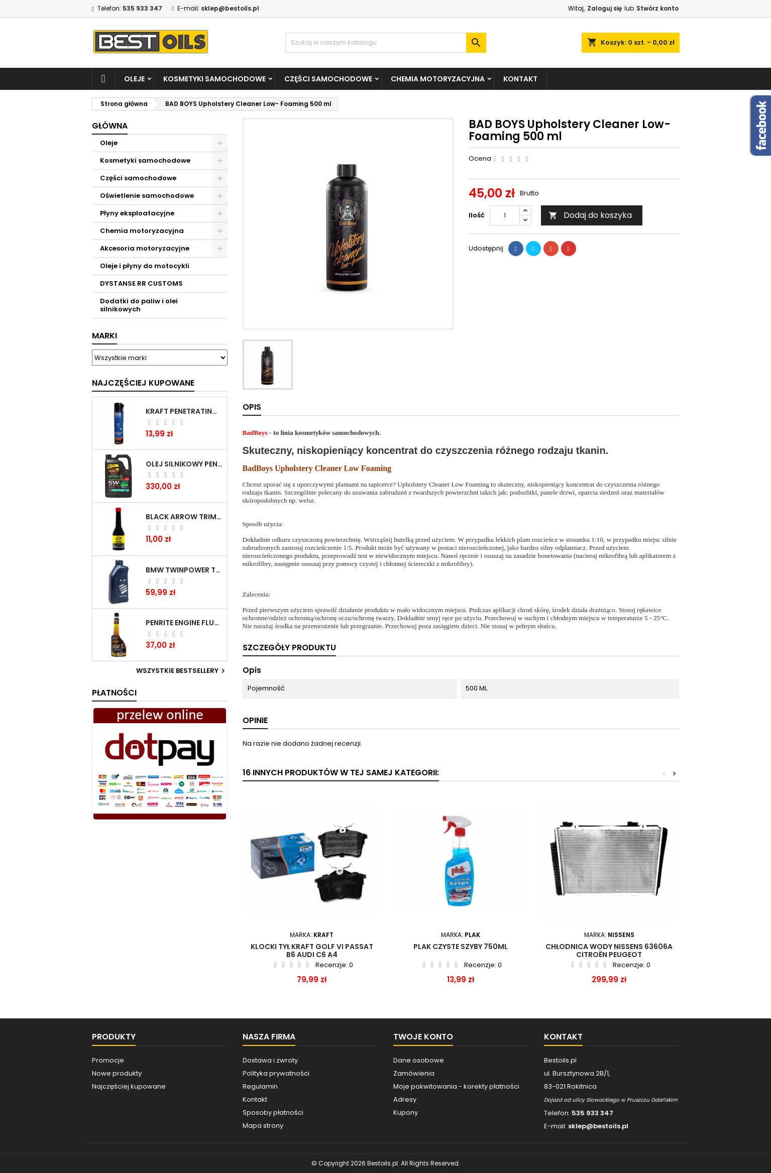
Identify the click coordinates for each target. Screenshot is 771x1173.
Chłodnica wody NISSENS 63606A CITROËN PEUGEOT (609, 951)
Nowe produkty (117, 1073)
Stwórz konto (657, 8)
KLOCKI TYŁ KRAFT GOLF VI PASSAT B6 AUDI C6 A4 (312, 951)
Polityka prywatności (276, 1073)
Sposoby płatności (273, 1112)
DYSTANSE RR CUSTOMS (141, 283)
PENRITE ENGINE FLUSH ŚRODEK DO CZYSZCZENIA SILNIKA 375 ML (184, 623)
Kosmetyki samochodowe (214, 79)
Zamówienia (413, 1073)
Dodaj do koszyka (590, 215)
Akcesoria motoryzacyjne (144, 248)
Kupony (405, 1112)
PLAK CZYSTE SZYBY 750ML (460, 947)
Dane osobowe (418, 1060)
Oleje (134, 79)
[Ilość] (505, 215)
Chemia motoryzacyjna (438, 79)
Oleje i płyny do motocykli (144, 266)
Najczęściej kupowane (129, 1086)
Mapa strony (263, 1125)
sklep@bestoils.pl (230, 8)
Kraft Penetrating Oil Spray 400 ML (184, 411)
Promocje (108, 1060)
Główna (110, 126)
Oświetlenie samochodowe (147, 195)
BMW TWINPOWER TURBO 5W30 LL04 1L (184, 570)
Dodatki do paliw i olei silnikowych (139, 305)
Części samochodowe (328, 79)
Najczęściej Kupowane (143, 383)
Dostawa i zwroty (270, 1060)
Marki (104, 335)
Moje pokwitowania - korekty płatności (456, 1086)
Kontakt (520, 79)
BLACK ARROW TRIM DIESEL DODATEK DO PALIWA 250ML (184, 517)
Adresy (404, 1099)
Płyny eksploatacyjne (137, 213)
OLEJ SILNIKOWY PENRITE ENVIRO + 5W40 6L (184, 464)
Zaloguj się (604, 8)
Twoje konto (423, 1036)
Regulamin (260, 1086)
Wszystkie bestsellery (182, 670)
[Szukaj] (385, 43)
